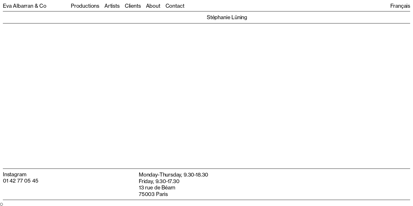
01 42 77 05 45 (20, 180)
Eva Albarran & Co (24, 6)
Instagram (14, 174)
